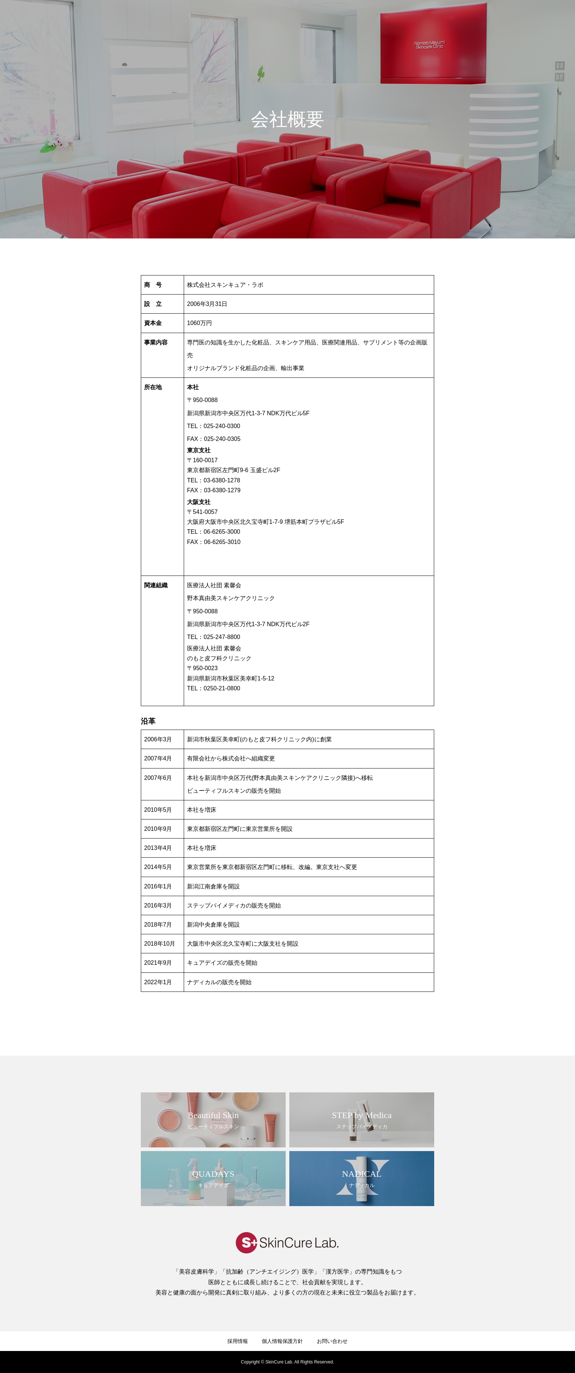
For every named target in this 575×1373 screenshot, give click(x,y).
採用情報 (507, 19)
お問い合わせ (545, 19)
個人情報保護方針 (282, 1341)
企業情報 (405, 19)
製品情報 (473, 19)
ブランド (439, 19)
